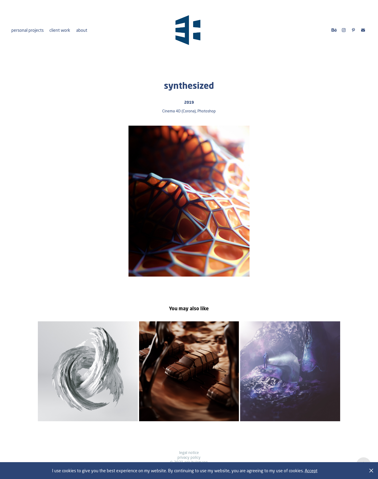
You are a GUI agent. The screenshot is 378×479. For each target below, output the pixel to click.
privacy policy (189, 457)
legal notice (189, 452)
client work (59, 30)
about (81, 30)
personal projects (27, 30)
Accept (311, 470)
